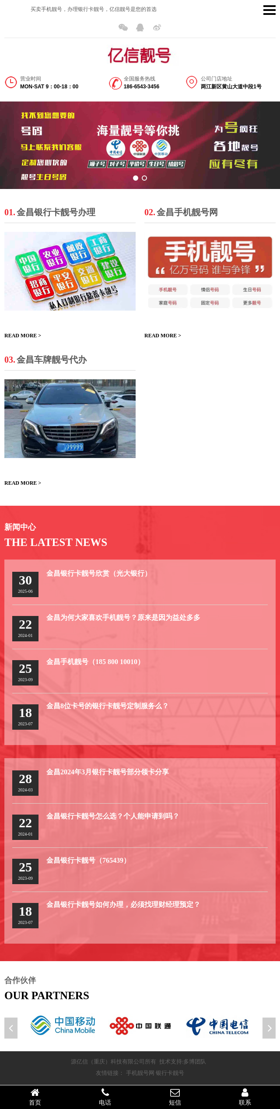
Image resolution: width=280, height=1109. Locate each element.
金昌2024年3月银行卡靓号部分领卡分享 (107, 772)
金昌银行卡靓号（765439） (88, 860)
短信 (175, 1097)
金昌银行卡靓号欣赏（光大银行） (98, 573)
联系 (245, 1097)
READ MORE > (22, 335)
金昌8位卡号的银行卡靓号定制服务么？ (107, 706)
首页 (35, 1097)
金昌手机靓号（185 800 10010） (95, 661)
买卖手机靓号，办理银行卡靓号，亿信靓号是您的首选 (94, 9)
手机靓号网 (140, 1073)
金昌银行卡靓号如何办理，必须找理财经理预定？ (123, 904)
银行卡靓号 (170, 1073)
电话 (105, 1097)
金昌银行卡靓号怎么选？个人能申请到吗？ (112, 816)
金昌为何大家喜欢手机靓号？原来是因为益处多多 (123, 617)
